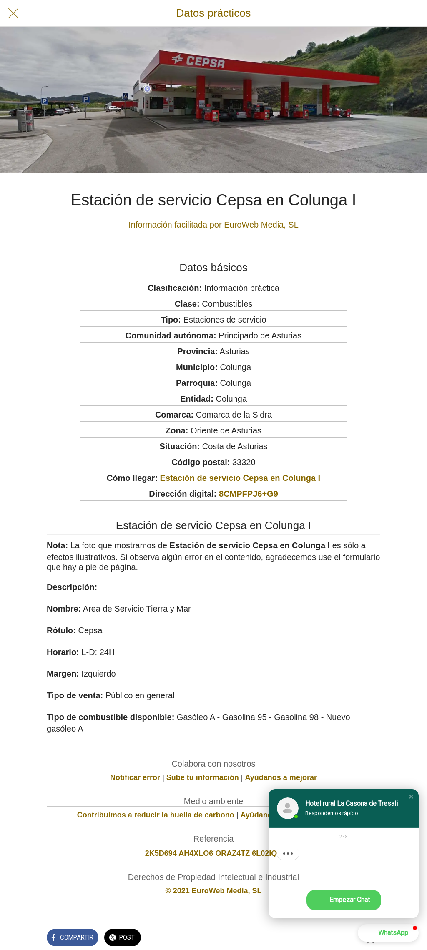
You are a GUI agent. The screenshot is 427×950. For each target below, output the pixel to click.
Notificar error (135, 777)
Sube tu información (202, 777)
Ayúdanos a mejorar (281, 777)
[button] (411, 796)
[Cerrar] (13, 13)
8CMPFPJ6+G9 (248, 493)
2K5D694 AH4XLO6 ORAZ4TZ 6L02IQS (213, 853)
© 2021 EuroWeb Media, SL (214, 891)
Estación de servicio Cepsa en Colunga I (240, 477)
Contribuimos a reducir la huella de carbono (155, 815)
